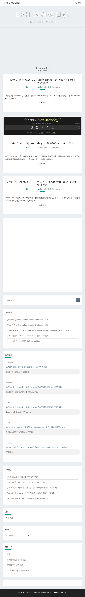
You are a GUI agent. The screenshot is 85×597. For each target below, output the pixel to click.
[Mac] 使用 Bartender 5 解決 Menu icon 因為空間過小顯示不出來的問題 (35, 387)
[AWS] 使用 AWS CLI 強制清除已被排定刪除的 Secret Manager (42, 81)
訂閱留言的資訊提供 (15, 565)
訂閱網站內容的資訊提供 (17, 560)
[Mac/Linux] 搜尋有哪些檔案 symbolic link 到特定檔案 (27, 319)
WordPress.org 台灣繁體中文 (18, 570)
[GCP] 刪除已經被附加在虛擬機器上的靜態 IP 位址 (27, 367)
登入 (9, 554)
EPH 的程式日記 (12, 2)
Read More (43, 103)
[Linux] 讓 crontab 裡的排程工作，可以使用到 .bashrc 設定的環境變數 (43, 183)
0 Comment (55, 87)
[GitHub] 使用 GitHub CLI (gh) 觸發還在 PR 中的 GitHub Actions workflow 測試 (38, 447)
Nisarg (64, 592)
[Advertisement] (42, 48)
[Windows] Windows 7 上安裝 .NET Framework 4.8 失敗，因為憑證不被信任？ (37, 427)
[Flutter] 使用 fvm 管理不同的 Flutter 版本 (23, 341)
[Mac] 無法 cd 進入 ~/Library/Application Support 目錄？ (28, 325)
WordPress (47, 592)
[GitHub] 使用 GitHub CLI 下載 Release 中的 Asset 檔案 (28, 336)
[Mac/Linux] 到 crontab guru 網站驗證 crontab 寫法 (42, 143)
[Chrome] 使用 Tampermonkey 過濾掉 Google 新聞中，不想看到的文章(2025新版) (38, 330)
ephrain (43, 87)
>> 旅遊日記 (76, 3)
